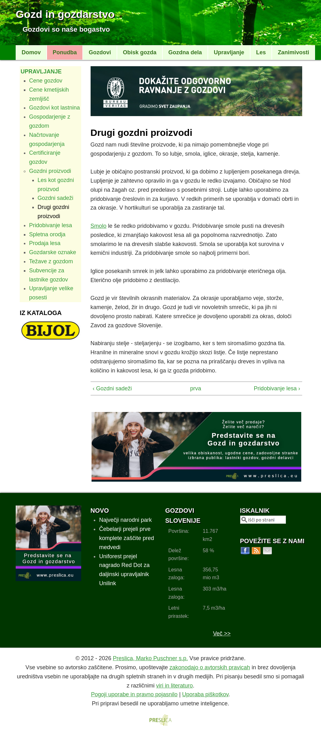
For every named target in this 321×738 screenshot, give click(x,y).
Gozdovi (100, 52)
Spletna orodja (47, 234)
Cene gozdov (45, 81)
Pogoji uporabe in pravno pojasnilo (134, 694)
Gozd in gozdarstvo (65, 14)
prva (194, 388)
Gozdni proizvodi (50, 171)
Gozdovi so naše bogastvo (66, 29)
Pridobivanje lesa (50, 225)
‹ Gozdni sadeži (112, 388)
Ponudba (65, 52)
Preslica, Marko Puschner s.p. (150, 658)
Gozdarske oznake (52, 252)
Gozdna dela (185, 52)
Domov (31, 52)
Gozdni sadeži (55, 198)
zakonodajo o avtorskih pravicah (209, 667)
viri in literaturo (174, 685)
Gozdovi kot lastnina (54, 107)
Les (261, 52)
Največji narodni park (125, 520)
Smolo (99, 226)
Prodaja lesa (45, 243)
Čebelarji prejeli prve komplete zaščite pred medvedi (126, 538)
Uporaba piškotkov (205, 694)
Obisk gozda (139, 52)
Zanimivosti (293, 52)
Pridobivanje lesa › (277, 388)
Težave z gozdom (51, 261)
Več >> (221, 633)
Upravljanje (229, 52)
